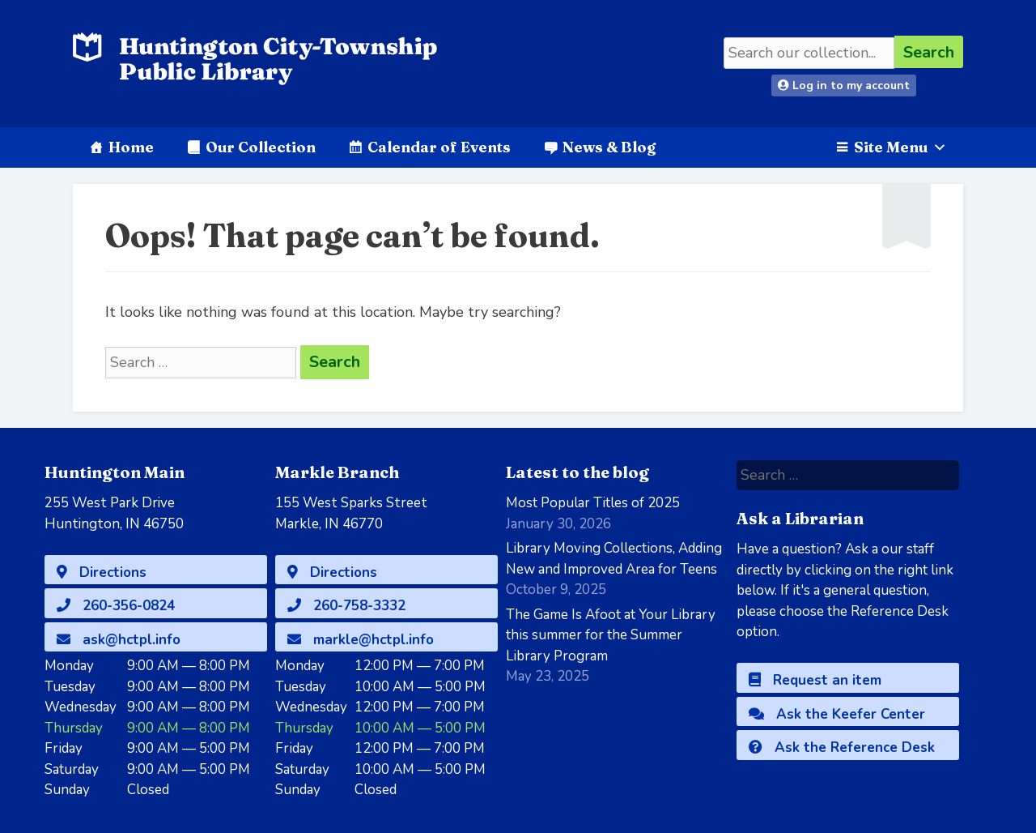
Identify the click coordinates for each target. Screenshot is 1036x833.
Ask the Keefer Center (837, 714)
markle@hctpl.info (360, 639)
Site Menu (900, 147)
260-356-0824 (116, 605)
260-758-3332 (346, 605)
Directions (101, 572)
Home (131, 147)
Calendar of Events (439, 147)
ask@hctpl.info (118, 639)
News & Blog (609, 147)
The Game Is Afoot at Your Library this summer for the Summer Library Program (610, 635)
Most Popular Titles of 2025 (593, 502)
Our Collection (261, 147)
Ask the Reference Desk (842, 747)
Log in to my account (844, 85)
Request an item (815, 680)
